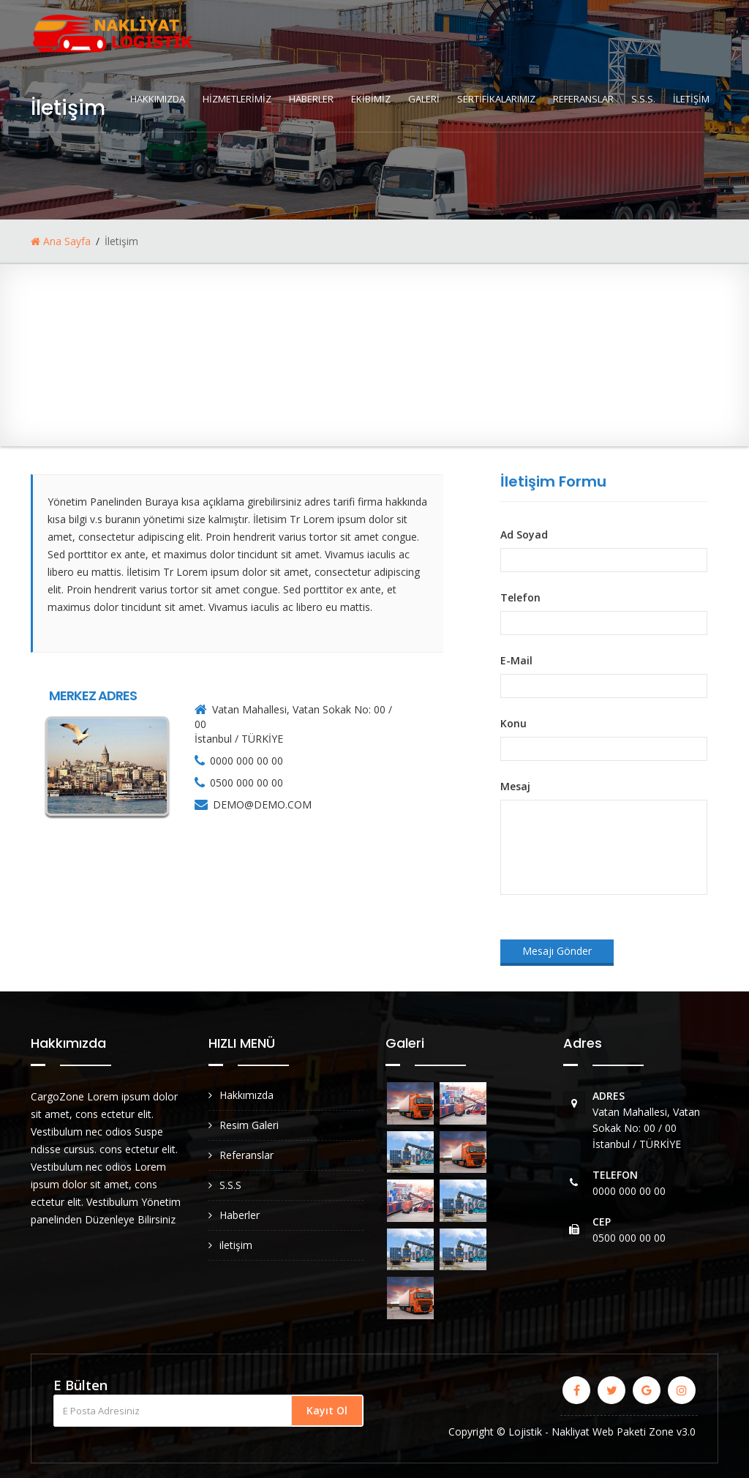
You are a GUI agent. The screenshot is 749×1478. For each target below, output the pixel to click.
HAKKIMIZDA (157, 98)
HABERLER (311, 98)
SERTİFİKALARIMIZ (496, 98)
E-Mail (516, 660)
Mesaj (515, 786)
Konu (513, 723)
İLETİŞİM (691, 98)
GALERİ (424, 98)
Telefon (520, 597)
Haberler (239, 1215)
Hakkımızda (246, 1095)
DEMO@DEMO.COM (262, 804)
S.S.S (230, 1185)
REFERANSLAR (583, 98)
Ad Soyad (524, 534)
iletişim (235, 1245)
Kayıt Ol (326, 1410)
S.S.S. (643, 98)
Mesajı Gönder (557, 951)
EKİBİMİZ (371, 98)
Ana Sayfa (61, 241)
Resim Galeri (249, 1125)
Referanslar (246, 1155)
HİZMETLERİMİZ (237, 98)
